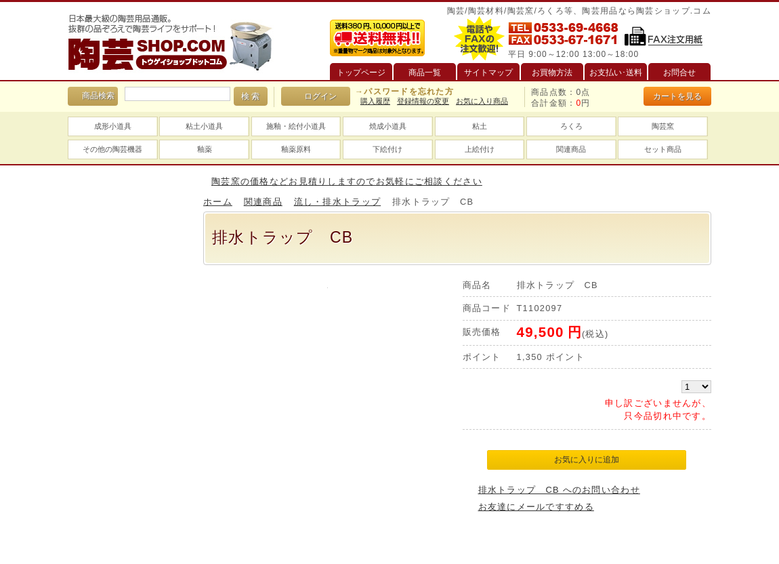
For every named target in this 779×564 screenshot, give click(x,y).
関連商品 (571, 149)
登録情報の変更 (423, 101)
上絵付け (479, 149)
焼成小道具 (387, 126)
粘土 (479, 126)
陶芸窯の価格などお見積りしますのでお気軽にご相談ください (346, 181)
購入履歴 (375, 101)
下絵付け (387, 149)
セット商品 (662, 149)
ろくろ (571, 126)
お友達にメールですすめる (536, 507)
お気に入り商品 (482, 101)
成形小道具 (112, 126)
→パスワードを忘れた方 (404, 91)
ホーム (217, 202)
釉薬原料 (296, 149)
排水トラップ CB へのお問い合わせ (559, 490)
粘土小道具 (204, 126)
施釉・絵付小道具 (296, 126)
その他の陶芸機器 (112, 149)
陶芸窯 (663, 126)
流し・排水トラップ (337, 202)
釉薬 (204, 149)
